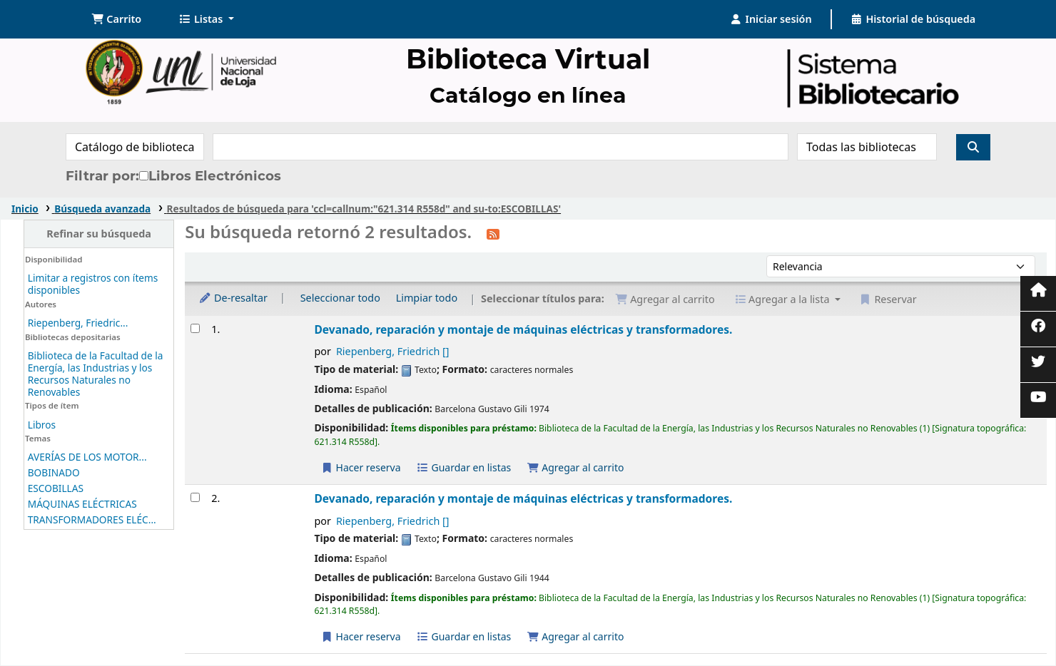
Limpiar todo (427, 297)
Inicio (25, 208)
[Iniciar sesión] (771, 19)
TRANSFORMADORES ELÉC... (92, 519)
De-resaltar (233, 297)
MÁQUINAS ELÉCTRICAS (82, 504)
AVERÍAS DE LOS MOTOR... (87, 456)
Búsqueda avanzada (102, 208)
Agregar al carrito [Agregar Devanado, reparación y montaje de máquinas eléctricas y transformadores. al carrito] (575, 467)
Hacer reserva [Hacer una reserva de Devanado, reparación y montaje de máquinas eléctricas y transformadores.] (360, 467)
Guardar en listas (463, 467)
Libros (42, 424)
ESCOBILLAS (55, 488)
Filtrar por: (102, 176)
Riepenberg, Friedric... (78, 322)
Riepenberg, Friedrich (393, 351)
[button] (116, 19)
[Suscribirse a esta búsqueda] (493, 233)
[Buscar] (973, 147)
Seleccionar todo (340, 297)
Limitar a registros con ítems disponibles (93, 284)
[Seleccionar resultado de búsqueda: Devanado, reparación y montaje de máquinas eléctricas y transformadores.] (195, 328)
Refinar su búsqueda (98, 233)
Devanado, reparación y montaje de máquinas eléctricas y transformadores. (523, 329)
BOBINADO (54, 472)
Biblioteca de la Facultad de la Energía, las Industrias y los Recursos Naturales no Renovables (95, 374)
